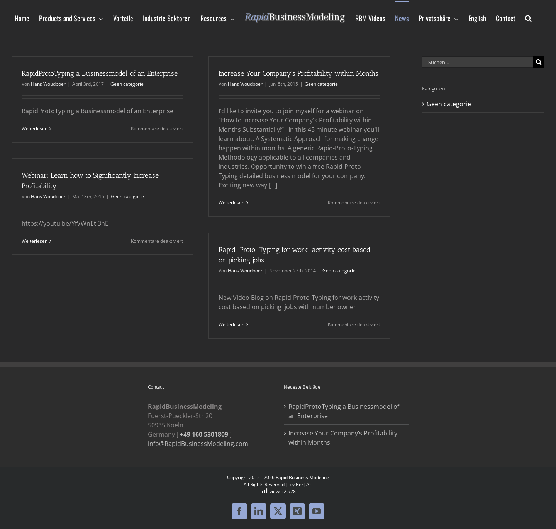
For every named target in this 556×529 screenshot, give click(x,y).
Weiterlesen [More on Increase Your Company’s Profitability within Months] (231, 202)
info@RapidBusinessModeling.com (198, 443)
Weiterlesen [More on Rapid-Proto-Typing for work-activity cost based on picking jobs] (231, 324)
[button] (528, 17)
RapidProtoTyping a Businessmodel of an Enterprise (100, 73)
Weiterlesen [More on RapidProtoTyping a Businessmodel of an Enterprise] (34, 128)
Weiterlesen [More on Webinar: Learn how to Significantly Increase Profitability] (34, 241)
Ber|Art (304, 484)
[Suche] (538, 62)
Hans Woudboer (48, 84)
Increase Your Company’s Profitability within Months (298, 73)
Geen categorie (127, 84)
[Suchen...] (477, 62)
